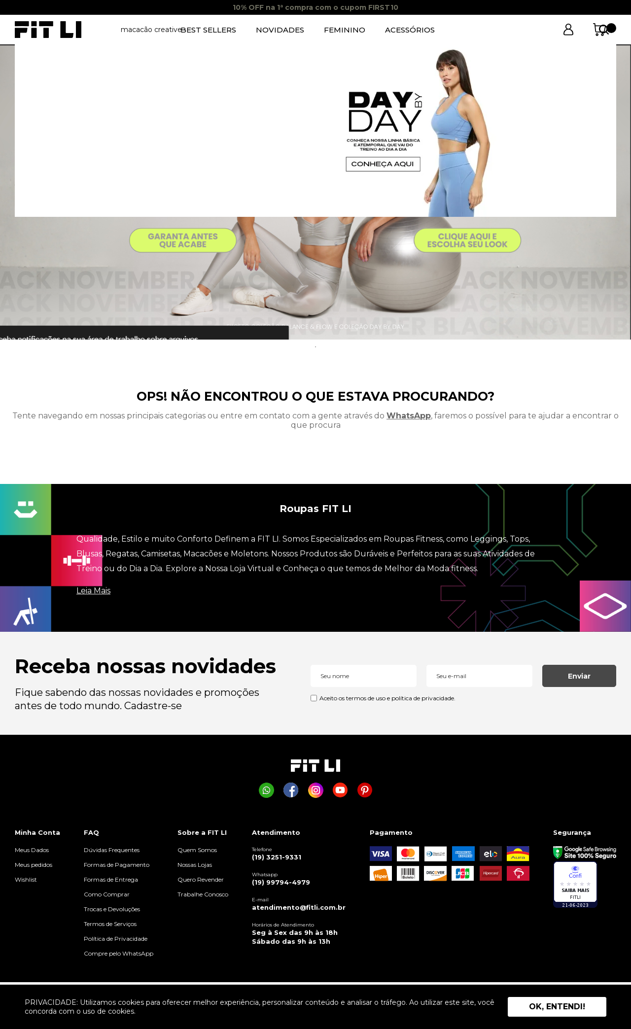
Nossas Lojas (194, 864)
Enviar (579, 676)
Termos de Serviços (110, 923)
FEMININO (344, 29)
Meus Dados (32, 850)
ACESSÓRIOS (410, 29)
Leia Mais (93, 590)
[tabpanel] (315, 192)
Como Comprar (107, 894)
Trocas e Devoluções (112, 909)
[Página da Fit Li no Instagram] (315, 790)
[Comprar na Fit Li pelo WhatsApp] (266, 790)
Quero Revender (200, 879)
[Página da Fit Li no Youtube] (340, 790)
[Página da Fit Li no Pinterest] (365, 790)
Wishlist (26, 879)
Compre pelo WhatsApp (118, 953)
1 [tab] (315, 347)
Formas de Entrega (111, 879)
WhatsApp (408, 415)
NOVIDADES (280, 29)
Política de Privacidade (115, 938)
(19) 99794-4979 (281, 882)
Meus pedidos (33, 864)
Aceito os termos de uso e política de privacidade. (387, 698)
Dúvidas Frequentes (112, 850)
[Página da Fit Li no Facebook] (291, 790)
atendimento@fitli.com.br (299, 907)
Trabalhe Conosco (202, 894)
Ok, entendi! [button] (557, 1006)
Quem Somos (197, 850)
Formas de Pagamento (116, 864)
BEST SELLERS (208, 29)
